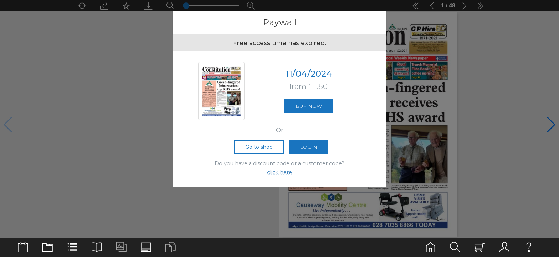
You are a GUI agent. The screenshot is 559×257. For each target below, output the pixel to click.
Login (308, 147)
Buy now (309, 106)
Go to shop (259, 147)
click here (279, 172)
